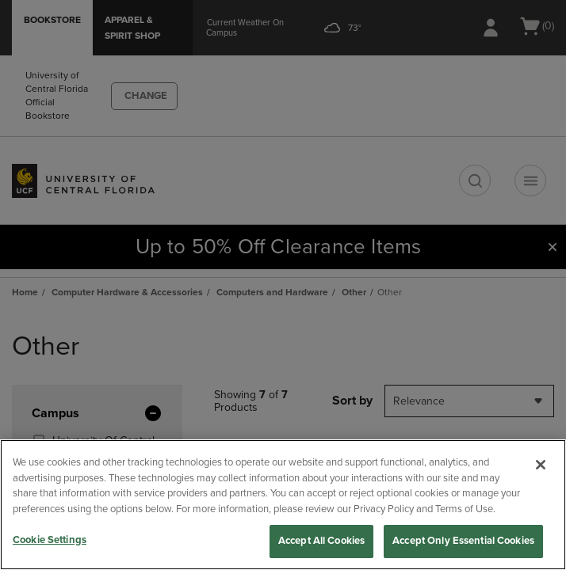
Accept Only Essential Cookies (463, 540)
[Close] (540, 464)
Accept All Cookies (321, 540)
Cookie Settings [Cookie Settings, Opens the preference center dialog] (49, 540)
